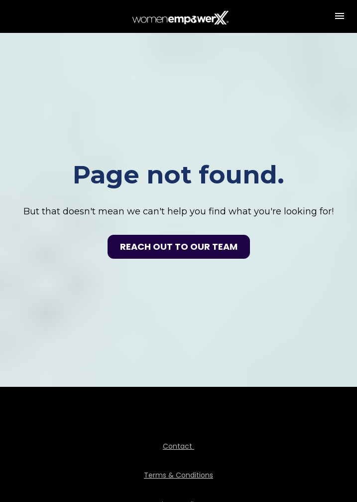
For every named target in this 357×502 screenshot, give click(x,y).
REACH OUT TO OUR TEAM (179, 236)
